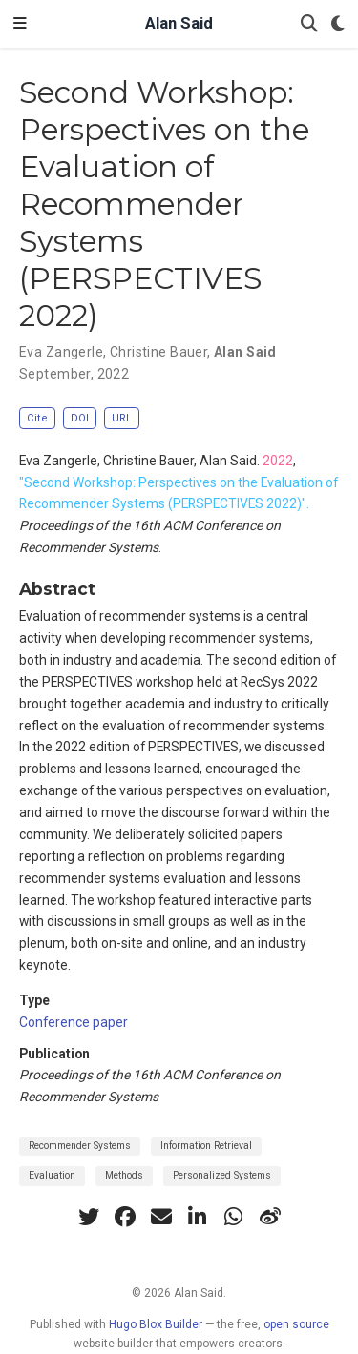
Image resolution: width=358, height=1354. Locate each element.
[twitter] (88, 1216)
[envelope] (161, 1216)
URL (122, 418)
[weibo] (270, 1216)
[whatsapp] (234, 1216)
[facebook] (125, 1216)
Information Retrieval (206, 1145)
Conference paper (73, 1022)
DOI (80, 418)
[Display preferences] (338, 24)
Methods (124, 1175)
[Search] (309, 24)
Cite (37, 418)
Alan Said (179, 23)
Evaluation (52, 1175)
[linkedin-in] (197, 1216)
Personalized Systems (222, 1175)
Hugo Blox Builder (155, 1324)
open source (296, 1324)
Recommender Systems (80, 1145)
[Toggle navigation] (20, 23)
